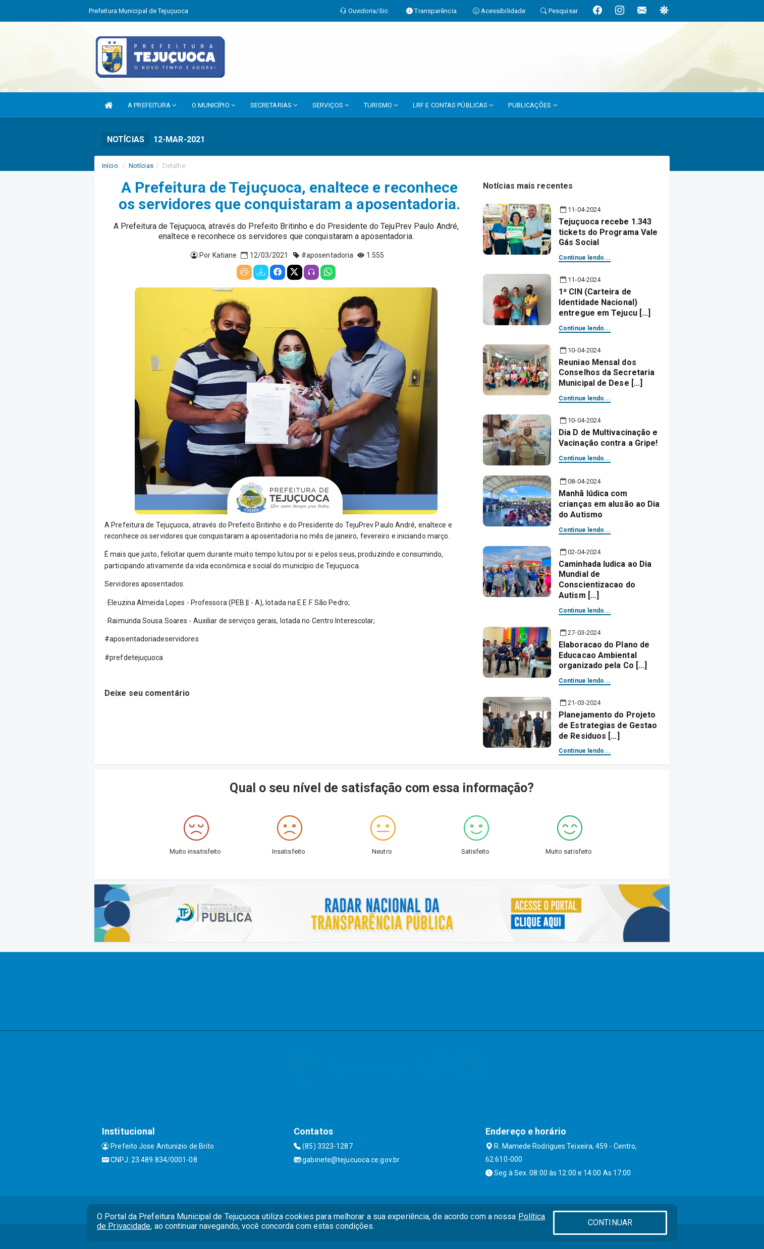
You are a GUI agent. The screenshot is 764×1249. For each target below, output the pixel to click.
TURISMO (381, 105)
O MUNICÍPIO (213, 105)
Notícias (141, 165)
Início (110, 165)
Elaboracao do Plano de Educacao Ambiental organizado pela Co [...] (604, 655)
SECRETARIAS (273, 105)
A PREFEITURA (152, 105)
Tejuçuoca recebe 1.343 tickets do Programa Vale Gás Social (608, 232)
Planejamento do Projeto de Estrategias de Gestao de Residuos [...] (608, 725)
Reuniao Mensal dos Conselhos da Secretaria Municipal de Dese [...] (606, 373)
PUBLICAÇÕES (532, 105)
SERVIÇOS (330, 105)
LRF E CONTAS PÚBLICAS (453, 105)
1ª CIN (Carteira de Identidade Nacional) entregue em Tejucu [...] (604, 302)
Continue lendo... (585, 257)
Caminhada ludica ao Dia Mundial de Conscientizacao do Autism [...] (605, 579)
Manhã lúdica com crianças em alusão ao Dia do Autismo (609, 504)
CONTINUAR (610, 1222)
